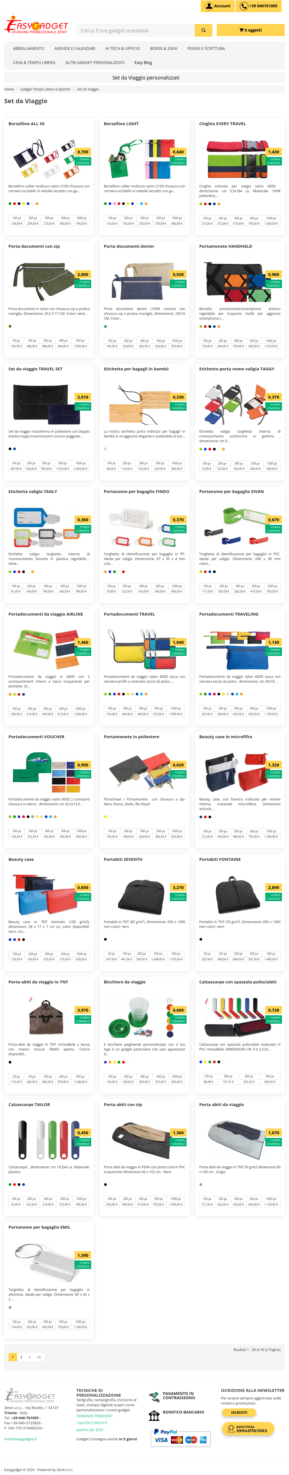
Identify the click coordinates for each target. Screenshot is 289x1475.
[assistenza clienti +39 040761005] (259, 6)
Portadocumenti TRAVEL (129, 614)
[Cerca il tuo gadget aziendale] (204, 30)
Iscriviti (239, 1412)
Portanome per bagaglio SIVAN (231, 491)
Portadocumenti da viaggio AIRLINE (45, 614)
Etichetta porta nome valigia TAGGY (236, 368)
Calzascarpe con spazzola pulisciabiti (238, 982)
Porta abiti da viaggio (221, 1104)
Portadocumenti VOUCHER (36, 736)
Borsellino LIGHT (121, 123)
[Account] (218, 6)
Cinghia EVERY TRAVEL (222, 123)
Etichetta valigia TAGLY (32, 491)
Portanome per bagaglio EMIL (39, 1227)
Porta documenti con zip (34, 246)
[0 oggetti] (251, 30)
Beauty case (21, 859)
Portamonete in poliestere (131, 736)
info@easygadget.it (20, 1438)
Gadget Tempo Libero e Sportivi (45, 89)
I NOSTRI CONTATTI (91, 1423)
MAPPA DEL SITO (89, 1430)
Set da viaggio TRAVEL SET (35, 368)
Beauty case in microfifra (225, 736)
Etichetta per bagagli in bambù (136, 368)
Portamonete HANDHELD (225, 246)
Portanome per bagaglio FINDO (136, 491)
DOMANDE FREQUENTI (94, 1416)
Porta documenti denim (129, 246)
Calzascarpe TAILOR (29, 1104)
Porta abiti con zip (123, 1104)
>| (39, 1357)
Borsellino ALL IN (26, 123)
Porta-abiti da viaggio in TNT (38, 982)
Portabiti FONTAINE (220, 859)
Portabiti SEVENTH (123, 859)
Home (9, 89)
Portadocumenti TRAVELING (228, 614)
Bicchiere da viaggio (125, 982)
